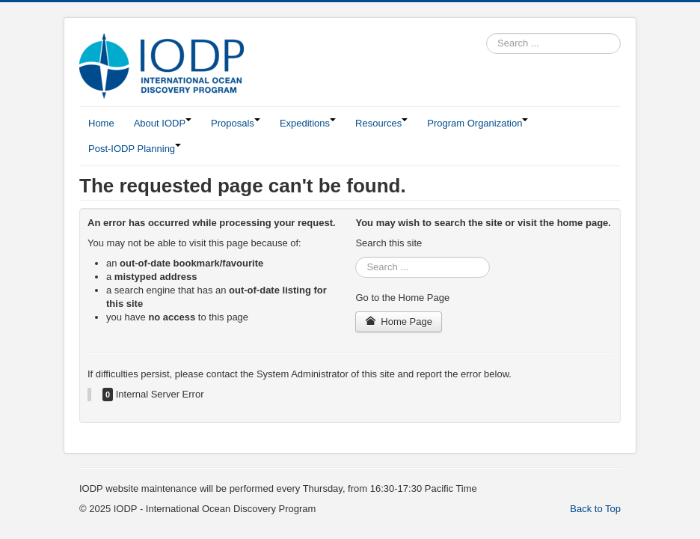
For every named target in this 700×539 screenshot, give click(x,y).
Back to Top (595, 508)
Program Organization (477, 123)
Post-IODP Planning (134, 148)
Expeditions (308, 123)
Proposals (235, 123)
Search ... (486, 33)
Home (101, 123)
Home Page (398, 321)
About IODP (162, 123)
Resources (381, 123)
